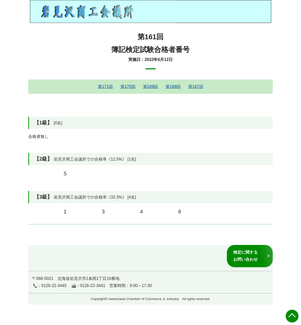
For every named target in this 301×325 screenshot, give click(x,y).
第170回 (127, 86)
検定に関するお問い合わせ (245, 256)
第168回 (173, 86)
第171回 (105, 86)
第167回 (195, 86)
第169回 (150, 86)
